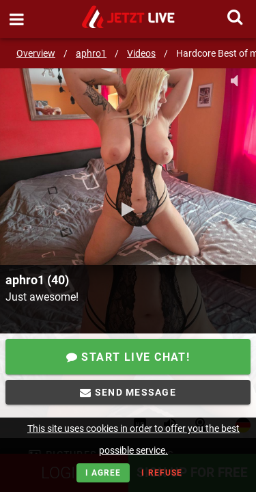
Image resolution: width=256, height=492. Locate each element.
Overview (35, 53)
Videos (141, 53)
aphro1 (91, 53)
